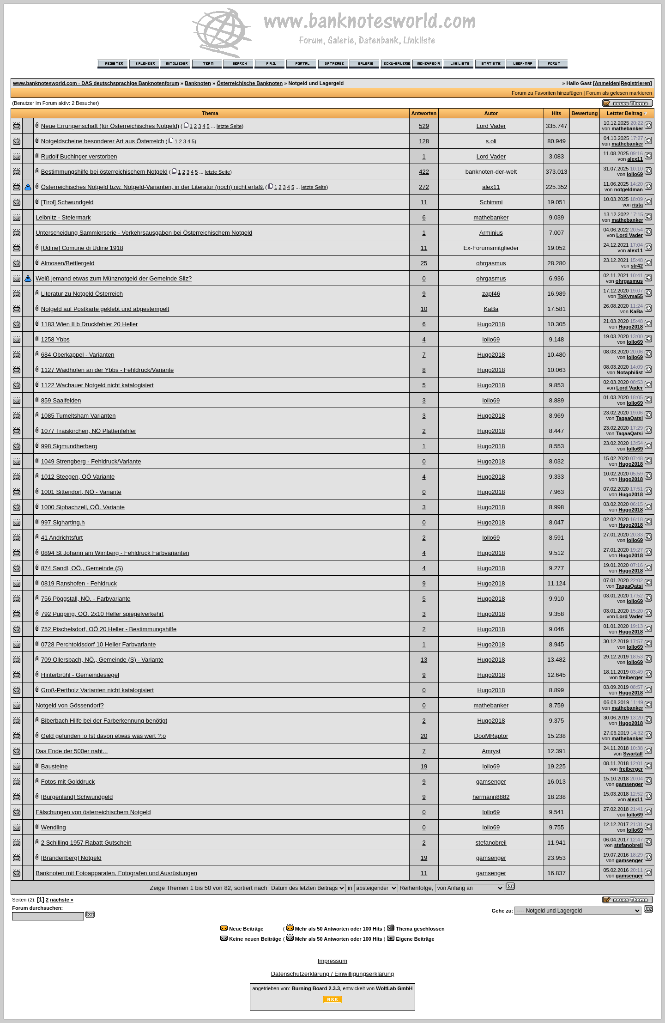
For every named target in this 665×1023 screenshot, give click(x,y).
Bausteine (54, 766)
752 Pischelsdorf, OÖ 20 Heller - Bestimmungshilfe (108, 629)
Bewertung (585, 113)
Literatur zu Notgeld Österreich (82, 293)
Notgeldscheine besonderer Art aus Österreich (102, 141)
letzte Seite (229, 126)
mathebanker (627, 128)
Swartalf (633, 753)
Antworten (423, 113)
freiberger (631, 677)
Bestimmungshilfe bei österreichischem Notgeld (104, 171)
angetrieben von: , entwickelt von (332, 988)
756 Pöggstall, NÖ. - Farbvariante (86, 598)
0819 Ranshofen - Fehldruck (79, 583)
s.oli (491, 141)
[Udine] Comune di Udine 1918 (82, 247)
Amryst (491, 751)
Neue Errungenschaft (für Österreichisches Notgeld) (110, 125)
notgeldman (628, 189)
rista (637, 204)
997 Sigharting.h (63, 522)
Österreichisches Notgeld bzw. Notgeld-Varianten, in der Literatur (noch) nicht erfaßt (152, 186)
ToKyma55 (630, 296)
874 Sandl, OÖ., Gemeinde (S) (82, 568)
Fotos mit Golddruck (68, 781)
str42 (637, 265)
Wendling (53, 827)
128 (424, 141)
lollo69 (635, 174)
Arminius (491, 232)
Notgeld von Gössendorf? (69, 705)
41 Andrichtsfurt (62, 537)
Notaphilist (630, 372)
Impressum (332, 960)
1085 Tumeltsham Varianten (78, 415)
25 (424, 263)
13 (424, 659)
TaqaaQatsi (629, 418)
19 (424, 766)
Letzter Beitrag (624, 113)
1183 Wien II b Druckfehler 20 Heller (89, 324)
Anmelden (607, 83)
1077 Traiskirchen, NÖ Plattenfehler (88, 430)
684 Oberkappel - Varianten (78, 354)
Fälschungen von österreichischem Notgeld (93, 812)
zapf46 (491, 293)
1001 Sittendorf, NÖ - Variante (81, 491)
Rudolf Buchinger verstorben (79, 156)
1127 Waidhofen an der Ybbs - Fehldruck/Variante (107, 369)
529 (424, 125)
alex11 (635, 159)
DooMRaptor (491, 735)
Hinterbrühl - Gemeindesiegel (80, 674)
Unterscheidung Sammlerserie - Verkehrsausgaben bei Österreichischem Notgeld (144, 232)
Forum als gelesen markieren (619, 93)
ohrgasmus (491, 263)
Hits (557, 113)
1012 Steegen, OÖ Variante (78, 476)
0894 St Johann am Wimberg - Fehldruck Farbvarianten (115, 552)
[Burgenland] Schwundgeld (77, 796)
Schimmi (490, 202)
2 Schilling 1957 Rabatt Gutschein (86, 842)
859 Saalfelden (61, 400)
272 (424, 186)
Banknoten (198, 83)
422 (424, 171)
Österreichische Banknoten (250, 83)
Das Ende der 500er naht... (72, 751)
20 (424, 735)
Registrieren (635, 83)
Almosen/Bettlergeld (67, 263)
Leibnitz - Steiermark (63, 217)
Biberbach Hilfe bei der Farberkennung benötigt (104, 720)
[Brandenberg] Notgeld (71, 857)
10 (424, 308)
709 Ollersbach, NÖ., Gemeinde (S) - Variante (102, 659)
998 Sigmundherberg (69, 446)
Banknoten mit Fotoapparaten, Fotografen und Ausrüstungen (116, 873)
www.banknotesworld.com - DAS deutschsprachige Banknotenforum (96, 83)
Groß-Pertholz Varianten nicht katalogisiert (97, 690)
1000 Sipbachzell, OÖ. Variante (83, 507)
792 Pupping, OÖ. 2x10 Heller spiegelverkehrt (102, 613)
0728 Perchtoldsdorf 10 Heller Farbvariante (98, 644)
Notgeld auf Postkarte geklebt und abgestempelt (105, 308)
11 (424, 202)
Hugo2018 (491, 324)
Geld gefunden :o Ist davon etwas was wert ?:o (103, 735)
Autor (491, 113)
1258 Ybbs (55, 339)
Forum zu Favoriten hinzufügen (547, 93)
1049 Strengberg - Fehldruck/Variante (91, 461)
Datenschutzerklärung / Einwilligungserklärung (332, 973)
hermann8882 (490, 796)
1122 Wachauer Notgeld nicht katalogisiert (97, 385)
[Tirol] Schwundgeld (67, 202)
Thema (210, 113)
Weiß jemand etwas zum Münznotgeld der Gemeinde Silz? (114, 278)
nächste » (61, 899)
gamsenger (491, 781)
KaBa (491, 308)
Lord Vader (491, 125)
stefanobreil (491, 842)
